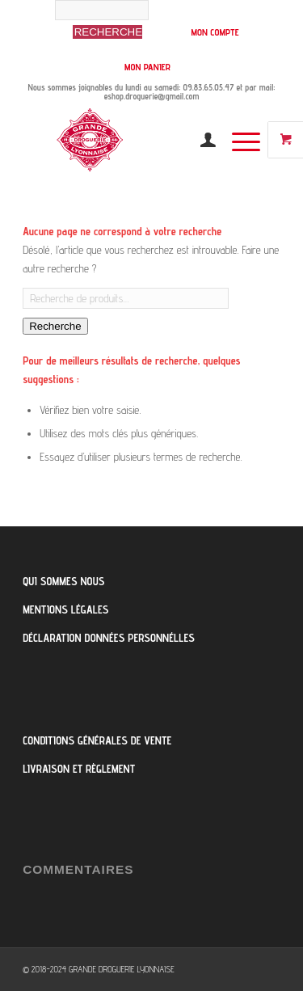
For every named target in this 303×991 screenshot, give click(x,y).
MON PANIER (147, 67)
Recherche (55, 326)
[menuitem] (113, 27)
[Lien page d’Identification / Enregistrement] (200, 140)
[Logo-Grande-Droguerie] (126, 140)
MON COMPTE (214, 32)
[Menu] (238, 140)
